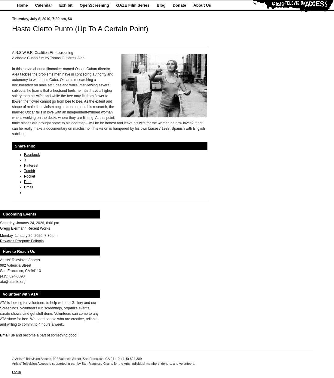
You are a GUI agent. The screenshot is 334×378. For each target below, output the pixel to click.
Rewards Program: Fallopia (22, 241)
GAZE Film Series (133, 5)
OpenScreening (94, 5)
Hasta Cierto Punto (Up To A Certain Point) (80, 29)
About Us (202, 5)
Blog (161, 5)
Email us (7, 335)
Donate (179, 5)
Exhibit (65, 5)
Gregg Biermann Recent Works (25, 228)
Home (22, 5)
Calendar (43, 5)
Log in (16, 372)
